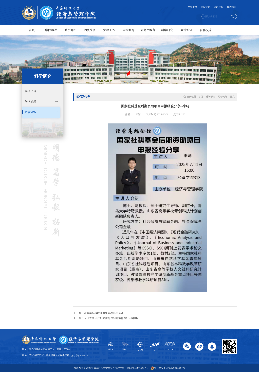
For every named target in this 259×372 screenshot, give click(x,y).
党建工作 (109, 30)
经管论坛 (30, 112)
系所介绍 (70, 30)
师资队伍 (90, 30)
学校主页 (192, 7)
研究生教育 (147, 30)
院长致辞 (205, 7)
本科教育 (128, 30)
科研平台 (30, 91)
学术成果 (30, 101)
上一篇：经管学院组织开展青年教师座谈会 (98, 313)
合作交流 (206, 30)
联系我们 (231, 7)
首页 (32, 30)
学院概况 (51, 30)
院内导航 (218, 7)
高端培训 (186, 30)
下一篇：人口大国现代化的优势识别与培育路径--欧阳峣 (106, 318)
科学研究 (167, 30)
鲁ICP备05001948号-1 (137, 368)
